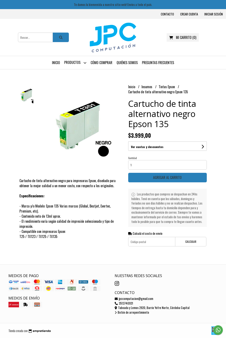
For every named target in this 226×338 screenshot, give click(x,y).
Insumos (147, 86)
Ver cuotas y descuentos (147, 146)
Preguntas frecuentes (158, 62)
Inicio (56, 62)
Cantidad (132, 158)
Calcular (190, 242)
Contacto (167, 14)
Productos (75, 62)
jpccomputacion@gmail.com (134, 298)
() (182, 37)
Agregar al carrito (167, 177)
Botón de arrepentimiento (132, 312)
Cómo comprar (101, 62)
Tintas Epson (167, 86)
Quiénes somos (127, 62)
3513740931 (124, 303)
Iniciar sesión (213, 14)
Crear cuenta (189, 14)
